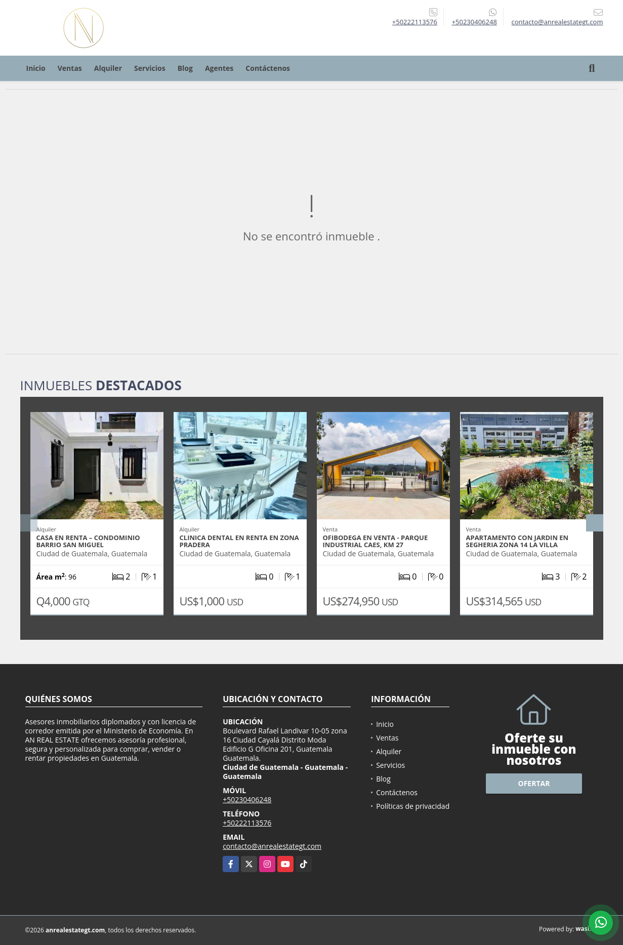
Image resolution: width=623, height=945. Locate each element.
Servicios (149, 68)
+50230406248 (474, 21)
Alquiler (108, 68)
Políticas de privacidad (412, 806)
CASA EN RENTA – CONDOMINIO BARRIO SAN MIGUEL (88, 541)
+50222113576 (414, 21)
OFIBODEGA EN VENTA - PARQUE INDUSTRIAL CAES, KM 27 (375, 541)
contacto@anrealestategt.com (272, 846)
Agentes (219, 68)
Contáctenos (267, 68)
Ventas (70, 68)
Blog (185, 68)
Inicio (36, 68)
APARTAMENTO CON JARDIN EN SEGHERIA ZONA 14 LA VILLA (517, 541)
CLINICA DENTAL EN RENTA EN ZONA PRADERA (239, 541)
